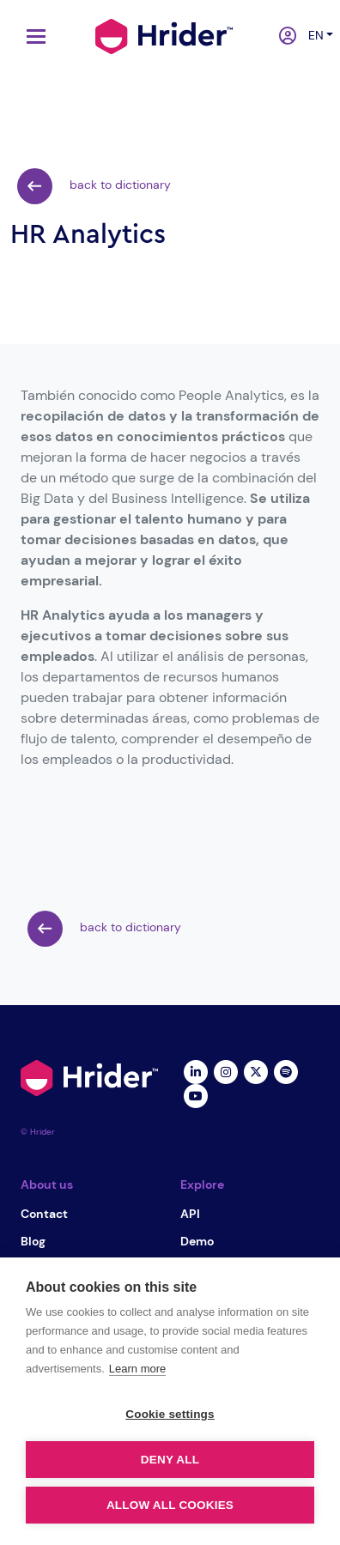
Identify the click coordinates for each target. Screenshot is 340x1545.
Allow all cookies (170, 1505)
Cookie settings (170, 1414)
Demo (197, 1241)
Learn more (137, 1368)
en (312, 35)
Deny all (170, 1459)
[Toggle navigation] (31, 36)
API (190, 1213)
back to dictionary (94, 186)
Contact (44, 1213)
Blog (33, 1241)
